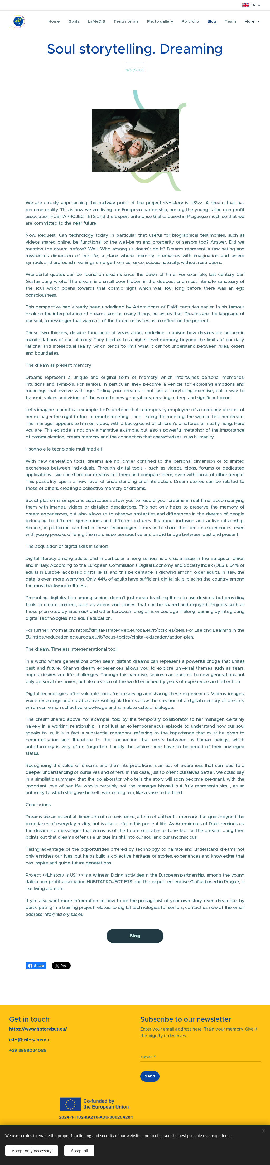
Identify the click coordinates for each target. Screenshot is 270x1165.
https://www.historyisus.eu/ (38, 1029)
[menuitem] (52, 21)
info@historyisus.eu (29, 1040)
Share (36, 966)
